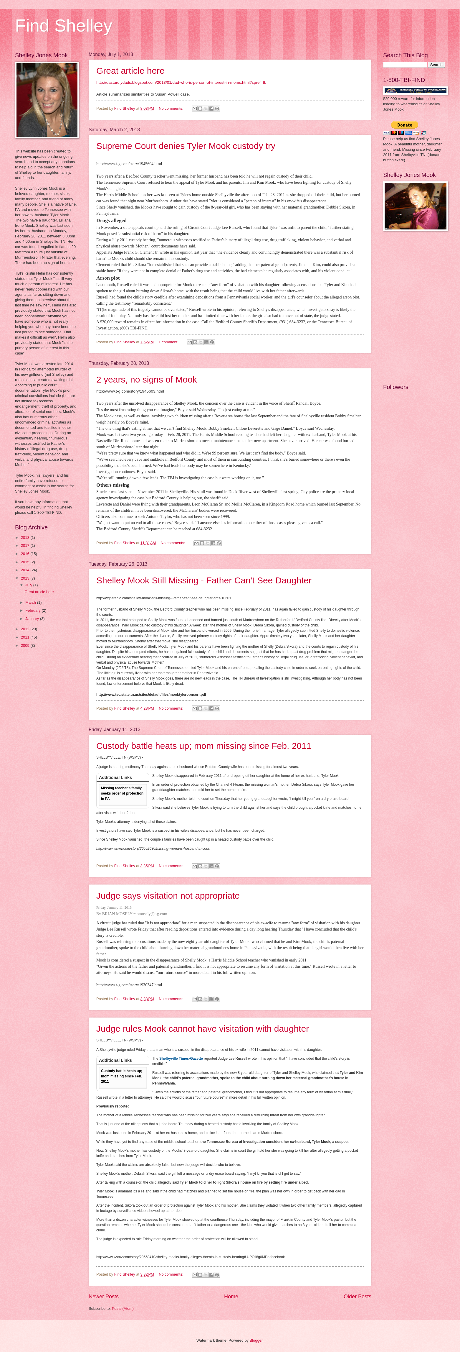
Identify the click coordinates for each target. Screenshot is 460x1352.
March (31, 602)
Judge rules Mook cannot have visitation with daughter (202, 1028)
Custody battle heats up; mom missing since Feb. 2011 (203, 746)
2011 (25, 637)
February (33, 610)
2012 (25, 629)
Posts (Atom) (123, 1308)
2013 (25, 578)
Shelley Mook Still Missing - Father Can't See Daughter (204, 580)
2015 (25, 562)
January (32, 618)
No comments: (171, 108)
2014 (25, 570)
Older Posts (357, 1297)
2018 (25, 537)
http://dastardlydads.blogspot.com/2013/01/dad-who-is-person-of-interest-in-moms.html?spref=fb (181, 82)
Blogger (256, 1340)
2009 (25, 645)
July (29, 585)
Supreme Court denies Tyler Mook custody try (185, 146)
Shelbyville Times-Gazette (181, 1058)
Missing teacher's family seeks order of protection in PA (122, 793)
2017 (25, 545)
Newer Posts (104, 1297)
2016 (25, 554)
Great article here (130, 71)
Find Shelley (63, 25)
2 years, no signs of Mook (146, 379)
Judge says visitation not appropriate (168, 895)
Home (231, 1297)
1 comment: (169, 342)
